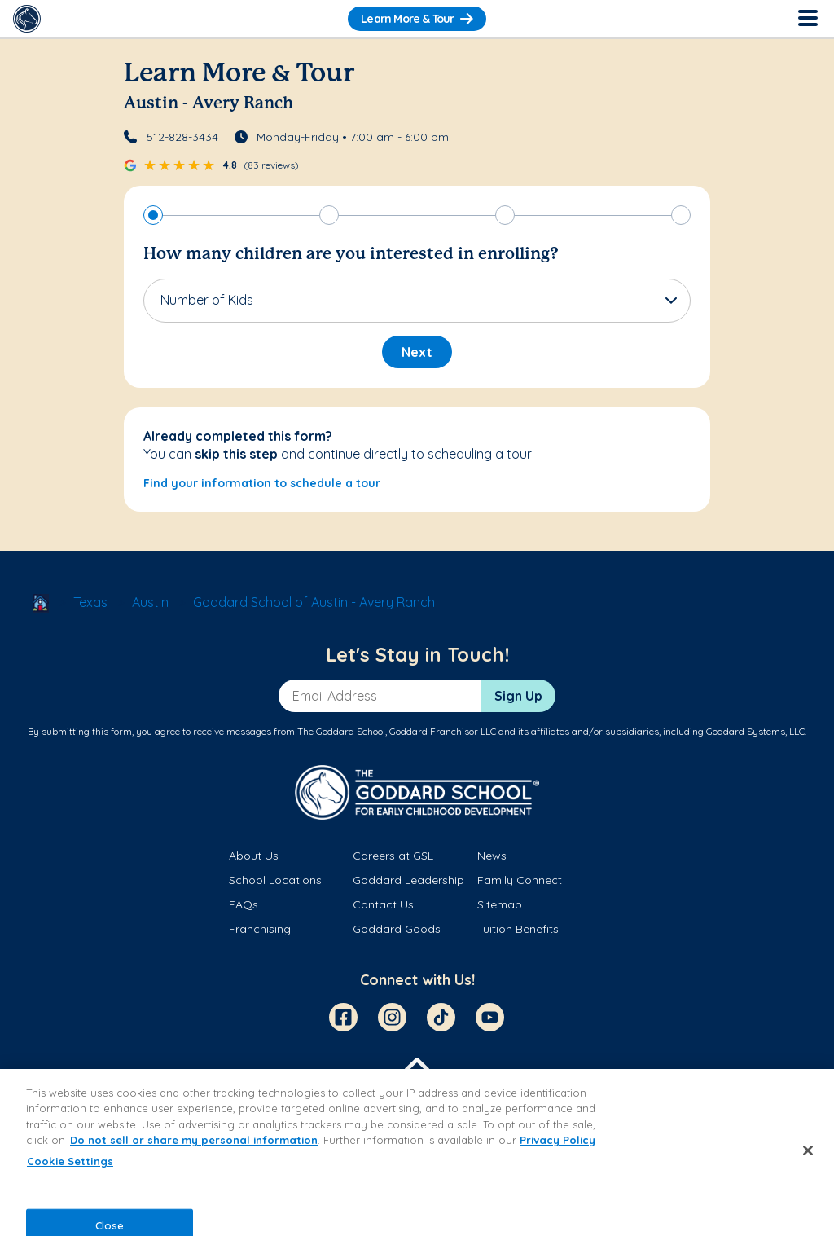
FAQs (243, 904)
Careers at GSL (393, 855)
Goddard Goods (397, 929)
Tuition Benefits (518, 929)
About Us (254, 855)
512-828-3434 (182, 137)
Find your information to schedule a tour (261, 483)
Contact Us (383, 904)
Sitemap (499, 904)
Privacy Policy (557, 1139)
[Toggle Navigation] (807, 18)
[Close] (808, 1150)
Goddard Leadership (408, 880)
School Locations (275, 880)
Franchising (260, 929)
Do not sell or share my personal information (194, 1139)
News (492, 855)
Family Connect (519, 880)
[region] (417, 1152)
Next (417, 352)
